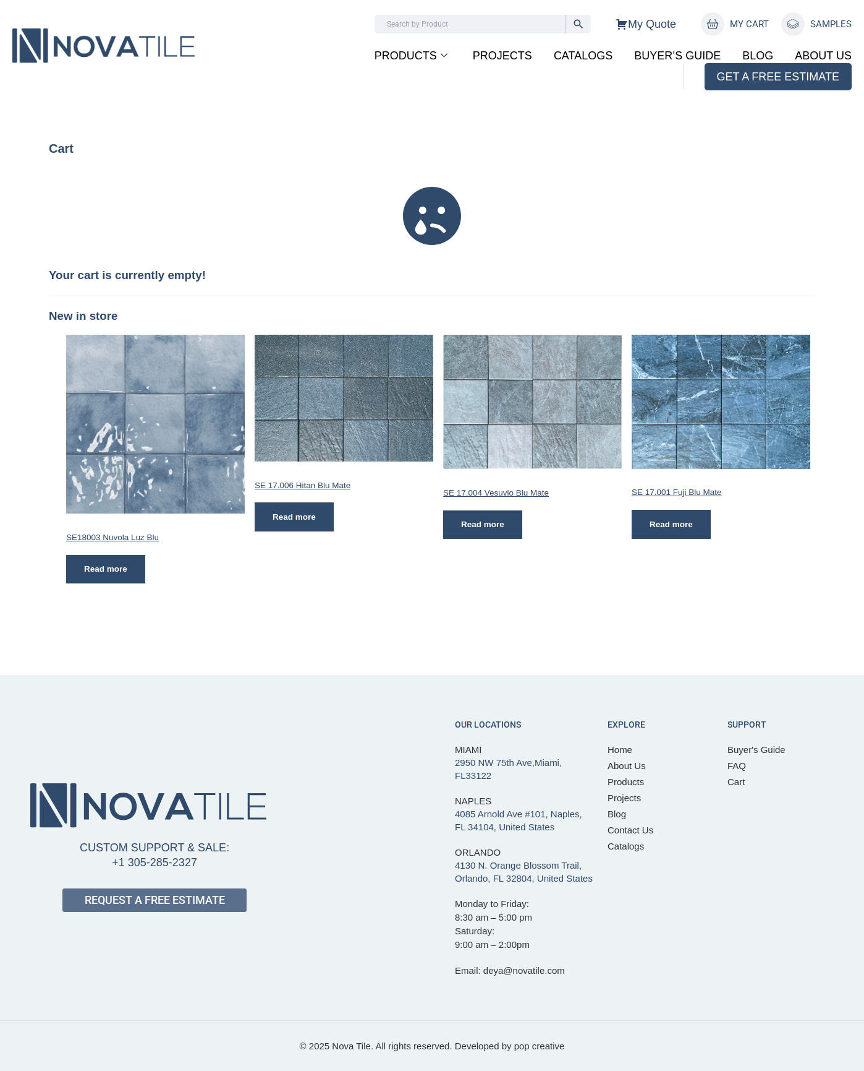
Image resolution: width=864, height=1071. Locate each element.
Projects (502, 55)
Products (411, 55)
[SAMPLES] (793, 24)
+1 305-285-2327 (154, 862)
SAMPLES (831, 24)
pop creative (539, 1046)
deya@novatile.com (524, 970)
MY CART (749, 24)
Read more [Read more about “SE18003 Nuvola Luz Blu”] (106, 569)
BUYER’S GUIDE (677, 55)
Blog (757, 55)
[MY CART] (712, 24)
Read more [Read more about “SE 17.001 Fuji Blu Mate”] (671, 524)
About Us (823, 55)
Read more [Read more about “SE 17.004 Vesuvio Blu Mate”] (483, 525)
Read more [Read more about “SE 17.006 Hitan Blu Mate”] (294, 517)
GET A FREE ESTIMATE (778, 77)
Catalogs (583, 55)
